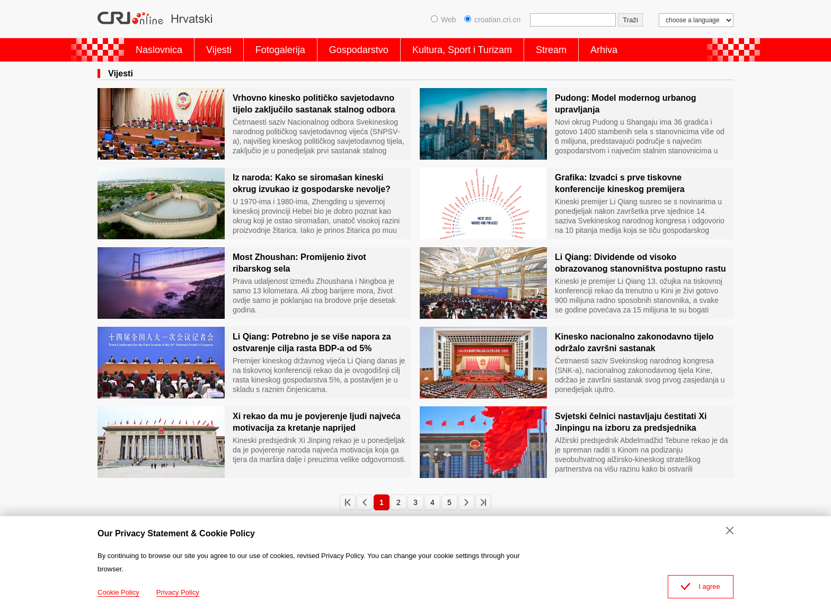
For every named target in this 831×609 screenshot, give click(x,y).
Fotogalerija (280, 50)
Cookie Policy (118, 592)
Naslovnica (159, 50)
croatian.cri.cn (492, 19)
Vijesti (219, 50)
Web (443, 19)
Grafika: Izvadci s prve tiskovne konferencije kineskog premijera (620, 183)
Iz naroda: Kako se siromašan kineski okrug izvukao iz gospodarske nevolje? (312, 183)
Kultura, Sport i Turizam (462, 50)
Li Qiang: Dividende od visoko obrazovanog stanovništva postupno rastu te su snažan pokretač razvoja (640, 264)
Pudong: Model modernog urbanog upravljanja (625, 103)
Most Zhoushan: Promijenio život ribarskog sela (299, 263)
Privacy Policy (177, 592)
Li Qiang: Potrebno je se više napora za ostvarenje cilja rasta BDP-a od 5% (312, 342)
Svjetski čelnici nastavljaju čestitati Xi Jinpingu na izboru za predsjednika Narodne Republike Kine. (630, 423)
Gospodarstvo (358, 50)
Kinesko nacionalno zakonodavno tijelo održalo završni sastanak (634, 342)
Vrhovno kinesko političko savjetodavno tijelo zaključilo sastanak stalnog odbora (314, 103)
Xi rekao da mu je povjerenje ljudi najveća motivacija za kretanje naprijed (317, 422)
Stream (551, 50)
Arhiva (603, 50)
